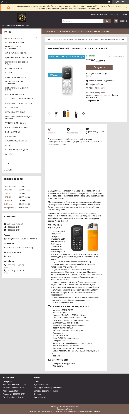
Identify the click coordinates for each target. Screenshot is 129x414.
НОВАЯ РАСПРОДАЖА (15, 112)
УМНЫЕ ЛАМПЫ (12, 132)
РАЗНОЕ (8, 154)
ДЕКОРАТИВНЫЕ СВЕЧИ (16, 53)
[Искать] (107, 21)
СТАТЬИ (8, 169)
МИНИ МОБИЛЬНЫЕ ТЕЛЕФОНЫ (83, 39)
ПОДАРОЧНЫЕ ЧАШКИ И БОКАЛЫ (16, 89)
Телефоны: (7, 381)
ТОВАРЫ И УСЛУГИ (66, 31)
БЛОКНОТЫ (10, 136)
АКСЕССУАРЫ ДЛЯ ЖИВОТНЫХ (19, 99)
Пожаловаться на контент (64, 411)
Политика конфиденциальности (87, 411)
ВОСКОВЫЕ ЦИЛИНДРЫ (16, 150)
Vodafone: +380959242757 (14, 384)
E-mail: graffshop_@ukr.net (14, 397)
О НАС (7, 163)
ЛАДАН (8, 73)
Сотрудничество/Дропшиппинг (48, 387)
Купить (101, 67)
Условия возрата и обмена (46, 391)
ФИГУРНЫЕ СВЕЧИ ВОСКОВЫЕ (13, 48)
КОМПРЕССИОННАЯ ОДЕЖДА (18, 103)
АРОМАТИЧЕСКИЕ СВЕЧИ (16, 141)
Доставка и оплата (42, 384)
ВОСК (7, 145)
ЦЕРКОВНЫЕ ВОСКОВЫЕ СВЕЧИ (16, 63)
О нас (36, 381)
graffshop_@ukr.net (15, 224)
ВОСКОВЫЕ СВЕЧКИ (14, 42)
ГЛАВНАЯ (50, 31)
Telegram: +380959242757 (14, 394)
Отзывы (37, 394)
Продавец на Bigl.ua (64, 409)
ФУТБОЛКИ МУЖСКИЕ (15, 123)
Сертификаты (40, 397)
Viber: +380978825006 (12, 391)
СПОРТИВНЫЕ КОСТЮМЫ (17, 127)
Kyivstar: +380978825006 (13, 387)
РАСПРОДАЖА (11, 108)
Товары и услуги (59, 39)
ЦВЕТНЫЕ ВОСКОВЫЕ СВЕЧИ (18, 58)
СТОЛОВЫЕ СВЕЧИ (13, 68)
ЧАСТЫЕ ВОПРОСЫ (90, 31)
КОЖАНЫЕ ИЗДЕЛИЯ (14, 94)
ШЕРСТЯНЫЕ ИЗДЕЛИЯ (15, 77)
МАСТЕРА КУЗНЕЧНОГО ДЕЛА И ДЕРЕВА (18, 118)
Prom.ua (76, 407)
